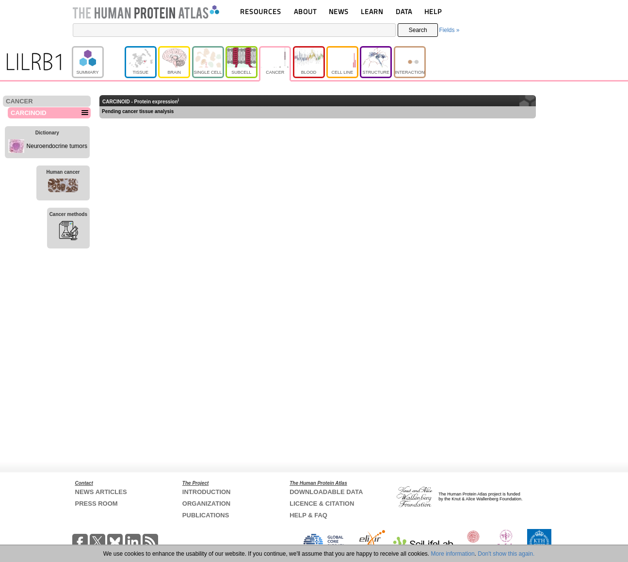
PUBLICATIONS (205, 515)
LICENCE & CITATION (322, 503)
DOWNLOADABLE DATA (326, 492)
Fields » (449, 30)
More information (453, 553)
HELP (433, 11)
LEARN (372, 11)
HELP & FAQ (308, 515)
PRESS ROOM (96, 503)
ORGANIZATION (206, 503)
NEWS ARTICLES (101, 492)
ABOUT (305, 11)
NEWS (339, 11)
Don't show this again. (506, 553)
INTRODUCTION (206, 492)
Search (418, 30)
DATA (404, 11)
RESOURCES (260, 11)
